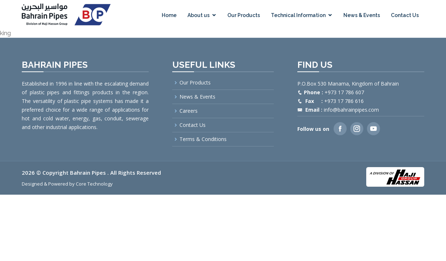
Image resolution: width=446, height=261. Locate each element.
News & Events (361, 15)
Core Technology (94, 184)
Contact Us (405, 15)
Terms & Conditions (203, 139)
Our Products (243, 15)
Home (169, 15)
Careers (188, 110)
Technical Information (298, 15)
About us (198, 15)
